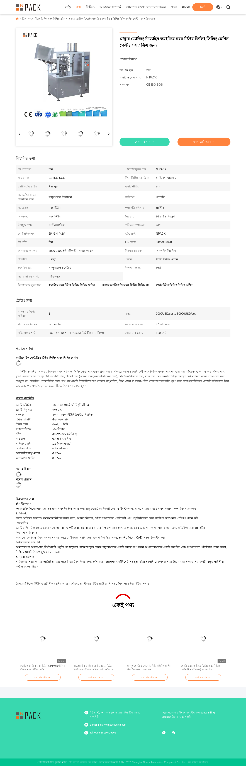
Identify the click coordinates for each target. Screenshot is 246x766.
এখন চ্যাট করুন (202, 141)
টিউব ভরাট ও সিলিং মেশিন (36, 371)
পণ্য (78, 7)
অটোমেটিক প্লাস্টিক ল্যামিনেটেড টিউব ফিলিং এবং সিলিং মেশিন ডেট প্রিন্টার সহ (94, 668)
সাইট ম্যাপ (61, 762)
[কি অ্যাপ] (166, 732)
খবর (174, 7)
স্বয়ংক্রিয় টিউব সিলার (136, 583)
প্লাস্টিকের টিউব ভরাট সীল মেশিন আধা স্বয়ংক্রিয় (50, 583)
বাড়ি (68, 7)
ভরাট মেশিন (99, 508)
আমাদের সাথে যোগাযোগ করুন (146, 7)
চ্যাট (202, 7)
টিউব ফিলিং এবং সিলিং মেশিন (50, 18)
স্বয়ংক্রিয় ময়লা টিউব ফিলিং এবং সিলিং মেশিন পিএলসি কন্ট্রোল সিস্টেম (200, 668)
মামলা (186, 7)
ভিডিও (90, 7)
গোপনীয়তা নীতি (45, 762)
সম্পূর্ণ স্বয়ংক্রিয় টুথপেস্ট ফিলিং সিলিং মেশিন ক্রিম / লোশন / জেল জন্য (149, 668)
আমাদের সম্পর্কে (110, 7)
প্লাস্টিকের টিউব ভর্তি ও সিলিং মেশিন (101, 583)
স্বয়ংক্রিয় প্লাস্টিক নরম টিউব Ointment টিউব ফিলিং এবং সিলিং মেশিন (42, 668)
